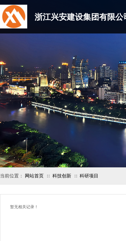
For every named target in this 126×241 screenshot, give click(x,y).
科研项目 (89, 175)
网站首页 (34, 175)
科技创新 (61, 175)
